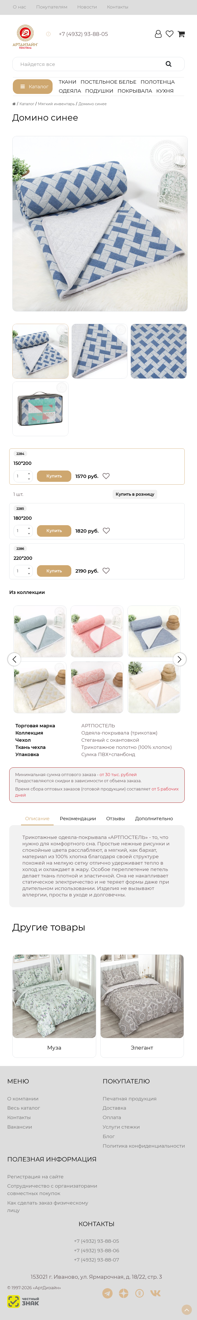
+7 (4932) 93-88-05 (96, 1241)
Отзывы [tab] (115, 819)
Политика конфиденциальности (144, 1146)
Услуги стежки (121, 1127)
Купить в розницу (135, 494)
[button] (98, 64)
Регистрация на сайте (35, 1177)
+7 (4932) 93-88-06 (96, 1250)
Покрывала (134, 91)
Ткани (67, 82)
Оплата (112, 1117)
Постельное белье (108, 82)
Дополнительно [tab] (154, 819)
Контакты (117, 6)
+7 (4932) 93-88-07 (96, 1260)
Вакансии (19, 1127)
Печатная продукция (130, 1099)
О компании (22, 1099)
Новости (87, 6)
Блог (109, 1136)
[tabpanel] (97, 866)
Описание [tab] (37, 819)
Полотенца (158, 82)
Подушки (99, 91)
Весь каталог (23, 1108)
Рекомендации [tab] (78, 819)
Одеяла (70, 91)
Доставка (114, 1108)
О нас (19, 6)
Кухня (165, 91)
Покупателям (51, 6)
